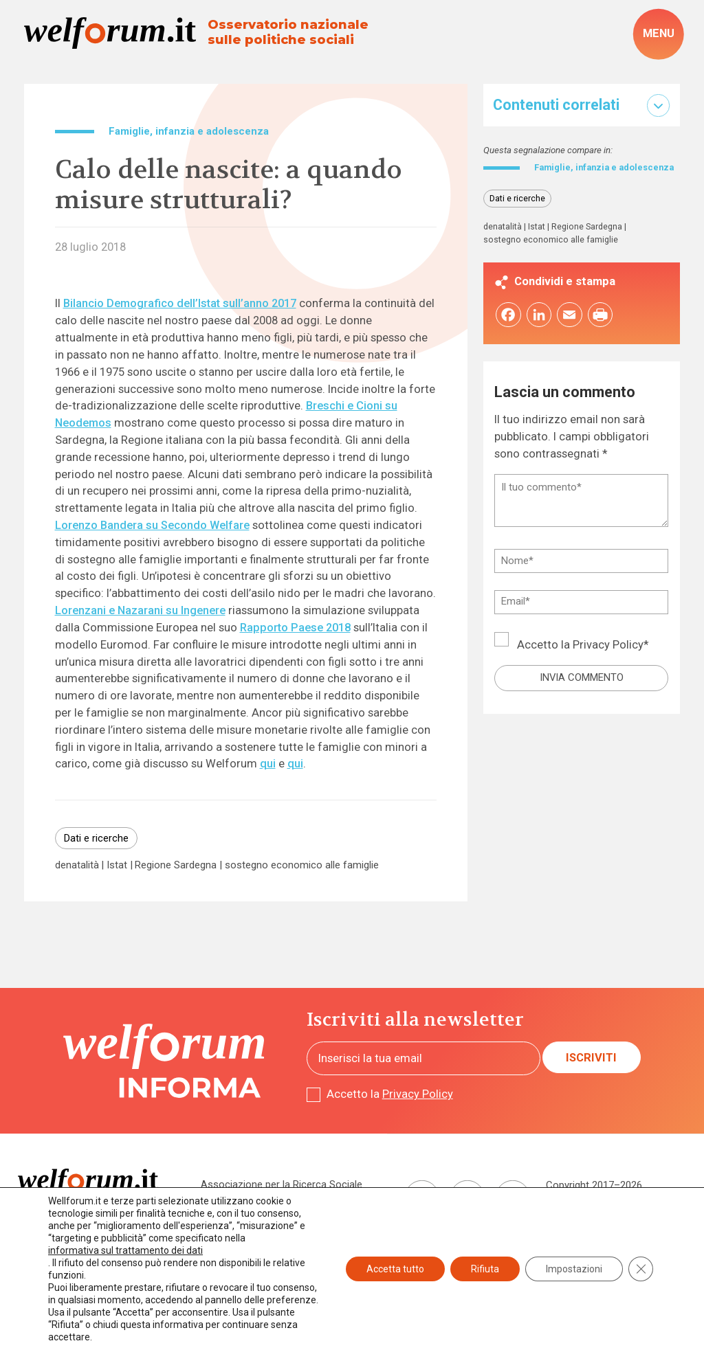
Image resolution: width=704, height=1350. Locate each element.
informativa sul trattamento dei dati (125, 1250)
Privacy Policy (608, 657)
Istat (117, 865)
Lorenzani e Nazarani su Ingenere (140, 610)
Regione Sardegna (176, 865)
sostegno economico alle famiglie (302, 865)
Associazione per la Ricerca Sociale (281, 1184)
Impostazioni (574, 1268)
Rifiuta (485, 1268)
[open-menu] (658, 34)
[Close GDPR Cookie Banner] (640, 1269)
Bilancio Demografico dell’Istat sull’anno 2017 (179, 303)
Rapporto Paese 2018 (295, 627)
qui (268, 763)
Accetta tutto (395, 1268)
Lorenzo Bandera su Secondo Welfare (152, 525)
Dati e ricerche (96, 838)
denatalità (77, 865)
